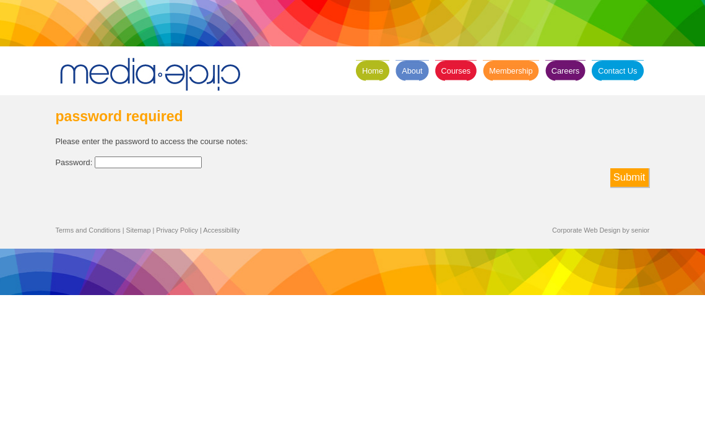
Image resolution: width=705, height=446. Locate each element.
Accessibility (221, 230)
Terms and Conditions (88, 230)
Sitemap (138, 230)
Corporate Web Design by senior (601, 230)
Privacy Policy (177, 230)
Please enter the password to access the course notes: (152, 141)
